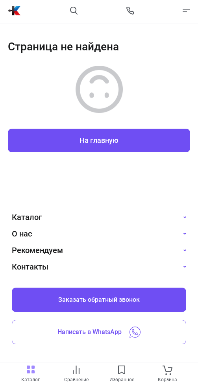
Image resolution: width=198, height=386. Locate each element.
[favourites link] (121, 370)
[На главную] (14, 10)
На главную (99, 140)
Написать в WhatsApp (99, 332)
